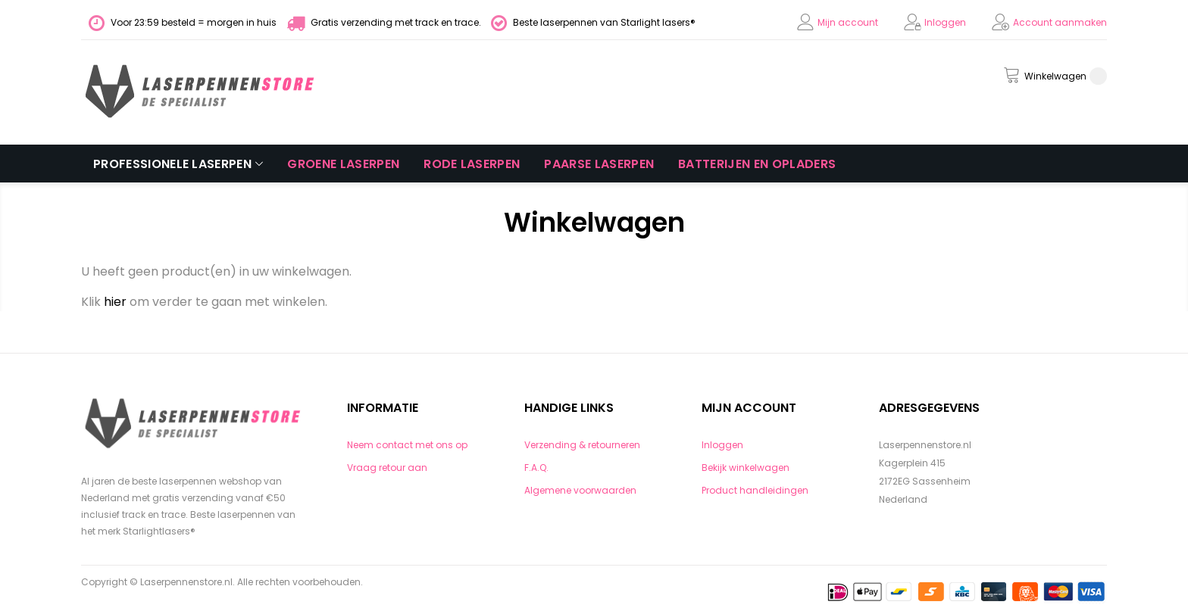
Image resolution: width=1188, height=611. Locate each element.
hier (115, 301)
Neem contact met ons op (407, 444)
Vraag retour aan (387, 467)
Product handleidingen (755, 490)
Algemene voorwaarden (580, 490)
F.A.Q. (536, 467)
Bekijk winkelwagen (745, 467)
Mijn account (848, 22)
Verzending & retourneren (582, 444)
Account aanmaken (1060, 22)
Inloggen (945, 22)
